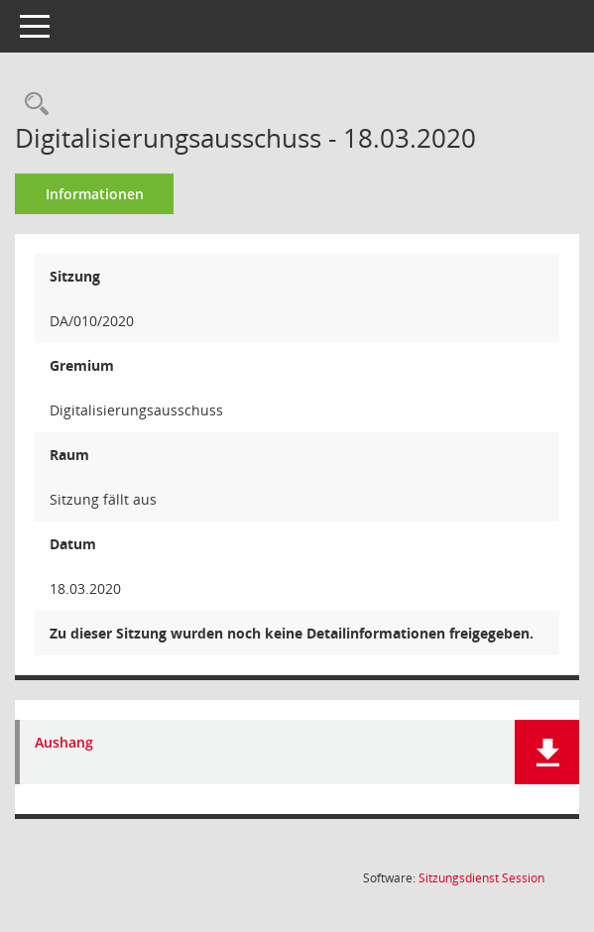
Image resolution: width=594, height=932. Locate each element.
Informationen (95, 193)
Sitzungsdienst (481, 878)
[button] (547, 752)
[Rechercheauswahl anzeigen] (32, 104)
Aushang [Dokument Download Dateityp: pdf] (64, 743)
